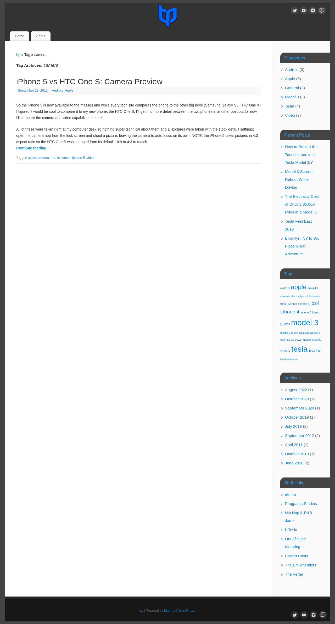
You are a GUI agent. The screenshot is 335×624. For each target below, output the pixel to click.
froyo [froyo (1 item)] (283, 303)
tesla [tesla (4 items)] (299, 349)
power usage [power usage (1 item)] (303, 339)
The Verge (294, 574)
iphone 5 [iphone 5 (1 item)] (305, 312)
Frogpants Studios (301, 503)
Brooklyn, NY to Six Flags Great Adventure (302, 246)
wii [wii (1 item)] (296, 359)
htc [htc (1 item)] (295, 303)
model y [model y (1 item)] (285, 332)
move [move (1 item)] (294, 332)
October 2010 (297, 454)
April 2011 (294, 444)
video (90, 158)
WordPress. (187, 610)
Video (290, 115)
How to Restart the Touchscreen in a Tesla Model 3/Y (301, 154)
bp (18, 55)
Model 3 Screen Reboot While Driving (298, 179)
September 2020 (299, 408)
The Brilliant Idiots (300, 565)
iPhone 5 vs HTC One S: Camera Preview (89, 81)
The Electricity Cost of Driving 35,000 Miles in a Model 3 (302, 204)
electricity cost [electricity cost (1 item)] (299, 296)
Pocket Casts (296, 556)
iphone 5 (78, 158)
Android (57, 90)
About (40, 36)
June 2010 (294, 463)
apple (32, 158)
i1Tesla (291, 529)
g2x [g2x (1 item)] (290, 303)
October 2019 (297, 417)
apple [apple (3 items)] (298, 286)
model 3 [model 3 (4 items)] (304, 322)
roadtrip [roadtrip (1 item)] (316, 339)
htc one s (63, 158)
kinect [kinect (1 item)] (316, 312)
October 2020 (297, 399)
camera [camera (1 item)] (285, 296)
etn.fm (290, 494)
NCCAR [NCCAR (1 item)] (304, 332)
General (292, 88)
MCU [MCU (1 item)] (286, 324)
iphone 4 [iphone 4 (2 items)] (289, 311)
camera (43, 158)
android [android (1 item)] (285, 288)
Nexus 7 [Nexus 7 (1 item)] (315, 332)
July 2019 (293, 426)
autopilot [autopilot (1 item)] (313, 288)
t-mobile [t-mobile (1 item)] (285, 350)
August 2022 (296, 389)
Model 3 (292, 97)
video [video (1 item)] (290, 359)
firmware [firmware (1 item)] (314, 296)
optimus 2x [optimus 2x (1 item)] (287, 339)
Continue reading (33, 148)
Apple (69, 90)
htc (53, 158)
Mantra (169, 610)
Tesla (289, 106)
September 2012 (299, 435)
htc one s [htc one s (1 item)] (303, 303)
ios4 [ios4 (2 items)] (315, 303)
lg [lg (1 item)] (281, 324)
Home (19, 36)
